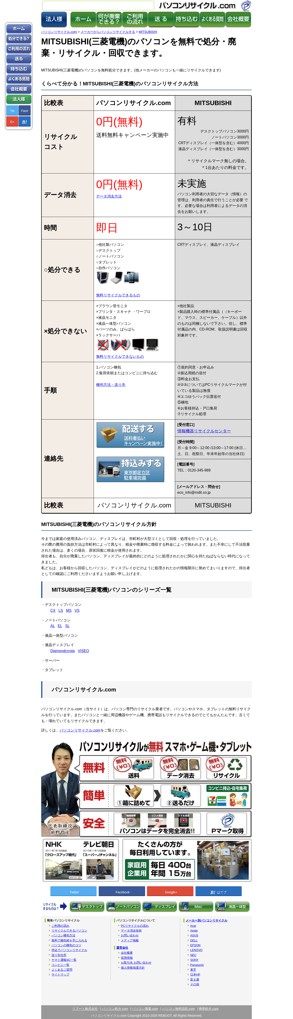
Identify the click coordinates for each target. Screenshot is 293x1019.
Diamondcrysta (62, 651)
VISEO (83, 651)
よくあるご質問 (62, 969)
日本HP (195, 974)
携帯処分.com (208, 1009)
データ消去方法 (109, 196)
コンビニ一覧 (60, 965)
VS (77, 610)
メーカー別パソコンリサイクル (206, 920)
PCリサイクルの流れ (135, 925)
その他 (194, 984)
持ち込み (18, 69)
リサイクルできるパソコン (69, 930)
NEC (193, 955)
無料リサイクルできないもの (120, 356)
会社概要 (127, 952)
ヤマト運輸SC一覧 (64, 960)
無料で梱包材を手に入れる (69, 940)
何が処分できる (18, 39)
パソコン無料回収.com (178, 1009)
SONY (194, 960)
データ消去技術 (131, 930)
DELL (194, 940)
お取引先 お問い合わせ (136, 962)
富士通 (194, 979)
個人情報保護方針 (133, 967)
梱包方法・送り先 (110, 385)
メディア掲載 (130, 940)
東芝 (193, 969)
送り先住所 (59, 955)
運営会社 (122, 947)
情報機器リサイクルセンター (204, 431)
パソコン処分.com (115, 1009)
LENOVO (196, 950)
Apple (194, 930)
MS (69, 610)
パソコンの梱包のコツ (66, 945)
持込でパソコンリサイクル (69, 950)
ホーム (18, 29)
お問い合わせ (130, 935)
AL (52, 626)
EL (60, 626)
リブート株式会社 (85, 1009)
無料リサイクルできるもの (118, 295)
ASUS (194, 935)
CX (52, 610)
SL (67, 626)
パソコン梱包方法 (63, 935)
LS (61, 610)
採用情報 (127, 957)
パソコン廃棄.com (145, 1009)
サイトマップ (60, 974)
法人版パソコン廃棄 (18, 99)
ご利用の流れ (60, 925)
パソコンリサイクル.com (80, 730)
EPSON (195, 945)
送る (18, 59)
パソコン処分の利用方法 (18, 49)
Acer (193, 925)
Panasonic (197, 965)
